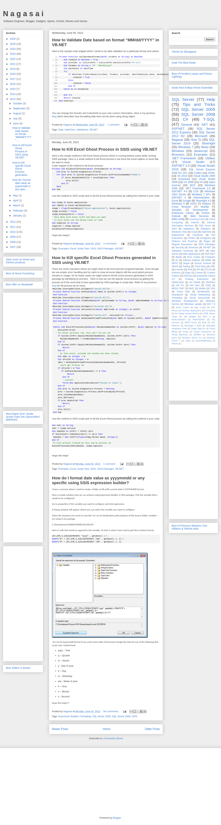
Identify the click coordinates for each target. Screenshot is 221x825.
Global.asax (178, 282)
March (17, 205)
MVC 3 (207, 316)
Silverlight (208, 143)
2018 (13, 73)
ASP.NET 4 (179, 197)
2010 (13, 231)
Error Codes (193, 257)
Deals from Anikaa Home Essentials (192, 87)
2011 (13, 226)
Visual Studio (193, 162)
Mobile (202, 288)
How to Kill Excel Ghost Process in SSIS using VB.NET (104, 149)
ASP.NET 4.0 (179, 191)
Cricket (198, 272)
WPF (201, 251)
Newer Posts (60, 729)
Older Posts (152, 729)
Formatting (85, 716)
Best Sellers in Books (18, 667)
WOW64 (197, 334)
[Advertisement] (23, 349)
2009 (13, 236)
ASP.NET (178, 128)
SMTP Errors (191, 322)
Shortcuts (193, 247)
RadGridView (199, 319)
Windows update (193, 304)
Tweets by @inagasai (184, 51)
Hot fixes (195, 285)
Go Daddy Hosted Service (187, 313)
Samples (177, 209)
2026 (13, 38)
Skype (186, 263)
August (17, 113)
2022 (13, 59)
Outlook (176, 216)
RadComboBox (179, 319)
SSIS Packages (105, 248)
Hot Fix (180, 285)
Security (179, 247)
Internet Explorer (191, 260)
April (16, 200)
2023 (13, 53)
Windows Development (184, 301)
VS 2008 (188, 182)
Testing (186, 266)
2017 (13, 79)
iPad (190, 269)
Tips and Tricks (199, 104)
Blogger (117, 817)
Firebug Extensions (196, 279)
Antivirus (176, 272)
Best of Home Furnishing (20, 273)
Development (200, 209)
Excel (73, 248)
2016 (13, 83)
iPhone (175, 343)
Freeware (210, 257)
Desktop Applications (191, 310)
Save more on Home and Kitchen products (20, 261)
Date (60, 129)
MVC (191, 288)
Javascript (201, 151)
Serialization (203, 291)
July (15, 118)
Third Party (200, 266)
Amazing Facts (197, 219)
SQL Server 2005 (101, 716)
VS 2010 (182, 175)
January (18, 215)
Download (184, 178)
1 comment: (114, 124)
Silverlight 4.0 (203, 200)
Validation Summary (182, 251)
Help (211, 99)
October (18, 103)
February (18, 210)
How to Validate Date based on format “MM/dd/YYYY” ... (21, 134)
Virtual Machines (180, 334)
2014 (13, 94)
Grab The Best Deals (184, 62)
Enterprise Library (183, 212)
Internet (195, 222)
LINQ (208, 285)
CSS (196, 191)
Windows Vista (179, 232)
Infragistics (205, 238)
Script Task (83, 248)
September (19, 108)
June (16, 123)
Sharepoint (177, 294)
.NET (204, 124)
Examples (63, 248)
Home (106, 729)
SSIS (93, 248)
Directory (188, 276)
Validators (205, 228)
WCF (193, 185)
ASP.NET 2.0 (181, 165)
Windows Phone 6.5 (192, 338)
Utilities (210, 158)
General (186, 124)
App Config (200, 307)
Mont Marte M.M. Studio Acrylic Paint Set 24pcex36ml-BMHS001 (23, 416)
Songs (185, 332)
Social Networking (200, 294)
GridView (210, 282)
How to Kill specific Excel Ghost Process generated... (21, 168)
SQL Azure (205, 225)
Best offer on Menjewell (19, 284)
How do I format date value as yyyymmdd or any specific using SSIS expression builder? (98, 480)
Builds (179, 257)
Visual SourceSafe (199, 298)
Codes (197, 172)
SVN (212, 288)
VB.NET (93, 129)
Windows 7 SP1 (201, 194)
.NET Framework (184, 158)
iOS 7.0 (211, 304)
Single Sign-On (198, 328)
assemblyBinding (203, 341)
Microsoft (201, 136)
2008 (13, 242)
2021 (13, 63)
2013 (13, 99)
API (198, 269)
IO (177, 260)
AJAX (193, 203)
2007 (13, 246)
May (15, 195)
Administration (201, 197)
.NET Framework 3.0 (198, 188)
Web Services (199, 216)
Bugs (188, 272)
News (205, 147)
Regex (207, 241)
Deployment (178, 235)
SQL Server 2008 (121, 716)
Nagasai (177, 139)
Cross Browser (181, 206)
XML (212, 266)
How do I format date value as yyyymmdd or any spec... (21, 184)
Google (187, 200)
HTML (211, 172)
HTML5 (191, 238)
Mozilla (205, 206)
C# (185, 119)
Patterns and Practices (184, 241)
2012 (13, 221)
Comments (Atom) (113, 738)
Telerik (175, 266)
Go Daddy (194, 282)
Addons (206, 203)
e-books (179, 269)
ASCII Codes (182, 307)
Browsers (178, 154)
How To (196, 139)
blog (54, 116)
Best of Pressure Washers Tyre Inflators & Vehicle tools (189, 527)
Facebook (198, 235)
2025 (13, 43)
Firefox (206, 212)
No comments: (111, 711)
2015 (13, 88)
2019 (13, 68)
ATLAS (208, 269)
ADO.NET (210, 254)
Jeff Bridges (190, 316)
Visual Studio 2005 (204, 175)
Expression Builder (68, 716)
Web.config (178, 219)
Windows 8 (178, 203)
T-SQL (209, 119)
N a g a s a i (23, 14)
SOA (204, 322)
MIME (208, 260)
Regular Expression (182, 244)
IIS (201, 182)
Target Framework (202, 332)
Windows (178, 151)
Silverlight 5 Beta (192, 325)
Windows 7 (185, 147)
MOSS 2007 (178, 288)
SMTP (175, 263)
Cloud (194, 232)
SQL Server (183, 99)
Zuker (188, 341)
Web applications (191, 254)
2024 (13, 48)
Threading (177, 298)
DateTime (70, 129)
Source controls (203, 263)
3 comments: (110, 243)
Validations (82, 129)
